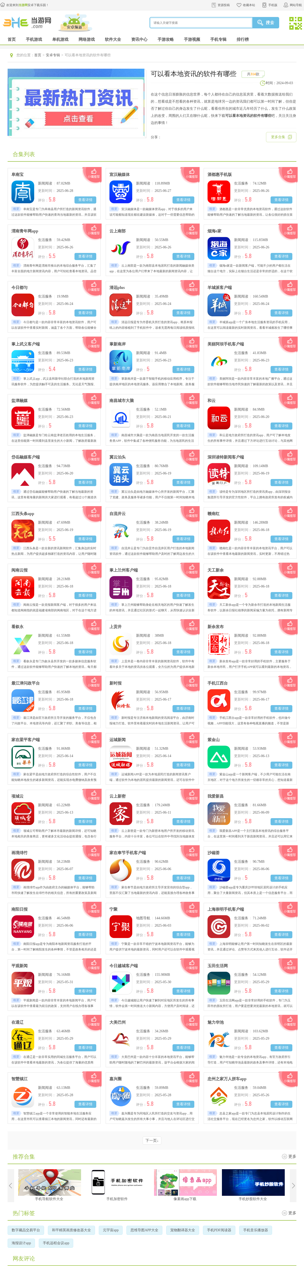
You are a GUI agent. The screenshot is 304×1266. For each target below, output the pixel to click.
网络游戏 (87, 39)
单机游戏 (60, 39)
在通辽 (17, 1022)
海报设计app (21, 1243)
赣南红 (213, 513)
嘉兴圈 (115, 1079)
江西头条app (22, 513)
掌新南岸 (117, 344)
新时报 (115, 683)
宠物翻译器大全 (182, 1230)
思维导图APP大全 (144, 1230)
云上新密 (117, 796)
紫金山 (213, 740)
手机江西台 (217, 683)
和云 (211, 400)
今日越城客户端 (123, 966)
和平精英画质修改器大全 (71, 1230)
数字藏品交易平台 (26, 1230)
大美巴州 (117, 1022)
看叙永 (17, 627)
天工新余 (215, 570)
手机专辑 (218, 39)
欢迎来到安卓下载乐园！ (27, 5)
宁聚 (113, 909)
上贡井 (115, 627)
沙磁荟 (213, 853)
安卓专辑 (53, 55)
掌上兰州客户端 (123, 570)
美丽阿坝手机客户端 (225, 344)
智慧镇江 (19, 1079)
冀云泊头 (117, 457)
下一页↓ (152, 1141)
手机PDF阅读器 (219, 1230)
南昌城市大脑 (121, 400)
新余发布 (215, 627)
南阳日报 (19, 909)
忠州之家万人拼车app (226, 1079)
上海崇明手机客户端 (225, 909)
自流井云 (117, 513)
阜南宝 (17, 174)
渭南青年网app (24, 231)
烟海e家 (214, 231)
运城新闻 (117, 740)
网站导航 (296, 5)
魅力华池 (215, 1022)
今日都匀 (19, 287)
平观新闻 (19, 966)
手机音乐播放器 (255, 1230)
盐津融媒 (19, 400)
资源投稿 (224, 5)
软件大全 (113, 39)
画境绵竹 (19, 853)
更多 (292, 1156)
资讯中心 (139, 39)
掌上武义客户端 (25, 344)
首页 (12, 39)
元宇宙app (111, 1230)
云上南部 (117, 231)
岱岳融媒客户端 (25, 457)
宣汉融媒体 (119, 174)
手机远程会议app (56, 1243)
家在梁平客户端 (25, 740)
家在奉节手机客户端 (127, 853)
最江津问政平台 (25, 683)
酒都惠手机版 (219, 174)
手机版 (272, 5)
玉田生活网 (217, 966)
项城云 (17, 796)
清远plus (117, 287)
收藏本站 (249, 5)
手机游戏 (34, 39)
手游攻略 (166, 39)
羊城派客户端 (219, 287)
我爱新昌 (215, 796)
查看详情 (85, 200)
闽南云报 (19, 570)
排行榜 (243, 39)
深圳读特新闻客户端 (225, 457)
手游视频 (192, 39)
